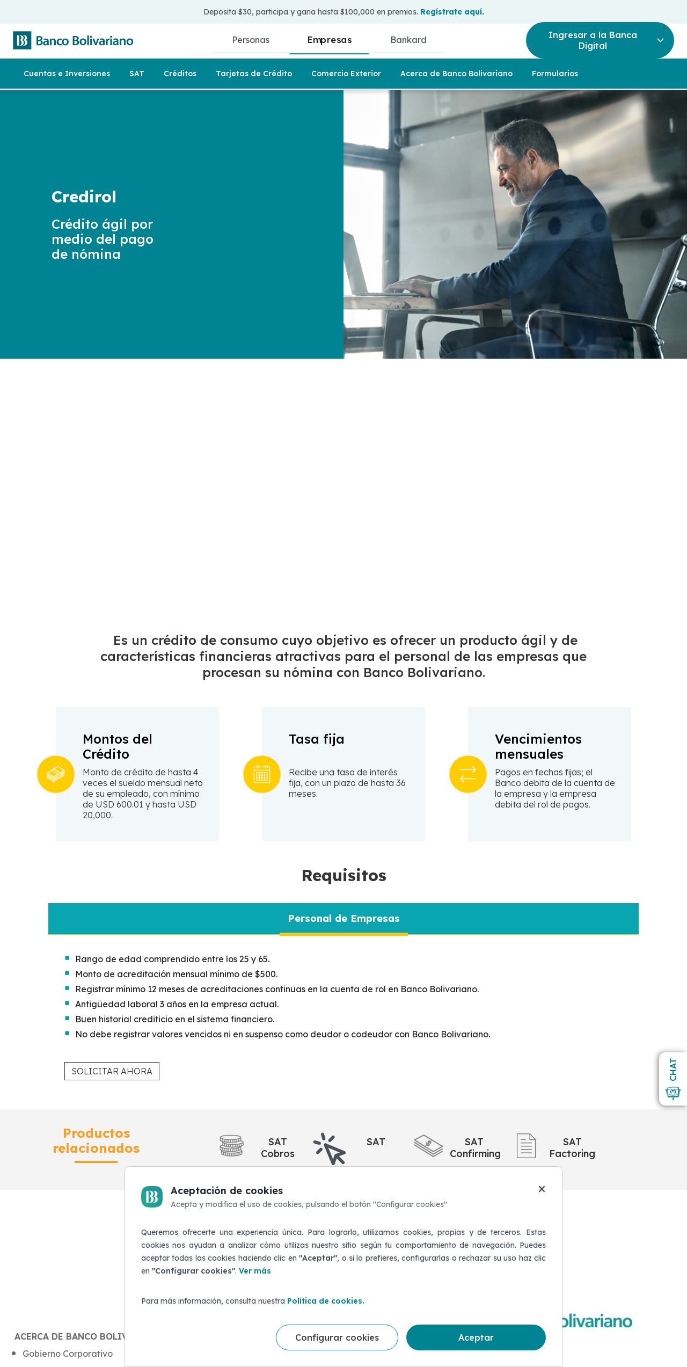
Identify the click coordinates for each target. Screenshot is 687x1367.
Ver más (255, 1271)
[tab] (344, 918)
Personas (250, 39)
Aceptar (476, 1337)
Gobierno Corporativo (68, 1353)
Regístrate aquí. (452, 12)
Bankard (408, 39)
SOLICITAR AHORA (111, 1071)
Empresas (330, 39)
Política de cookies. (325, 1301)
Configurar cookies (337, 1337)
